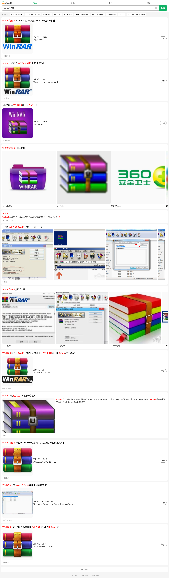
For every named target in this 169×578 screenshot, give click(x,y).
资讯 (73, 3)
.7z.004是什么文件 (33, 14)
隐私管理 (84, 575)
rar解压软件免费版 (82, 14)
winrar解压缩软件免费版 (136, 14)
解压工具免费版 (98, 14)
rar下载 (121, 14)
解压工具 (57, 14)
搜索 (163, 8)
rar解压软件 (111, 14)
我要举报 (95, 575)
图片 (110, 3)
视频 (148, 3)
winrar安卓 (68, 14)
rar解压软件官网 (17, 14)
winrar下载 (47, 14)
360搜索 (8, 2)
